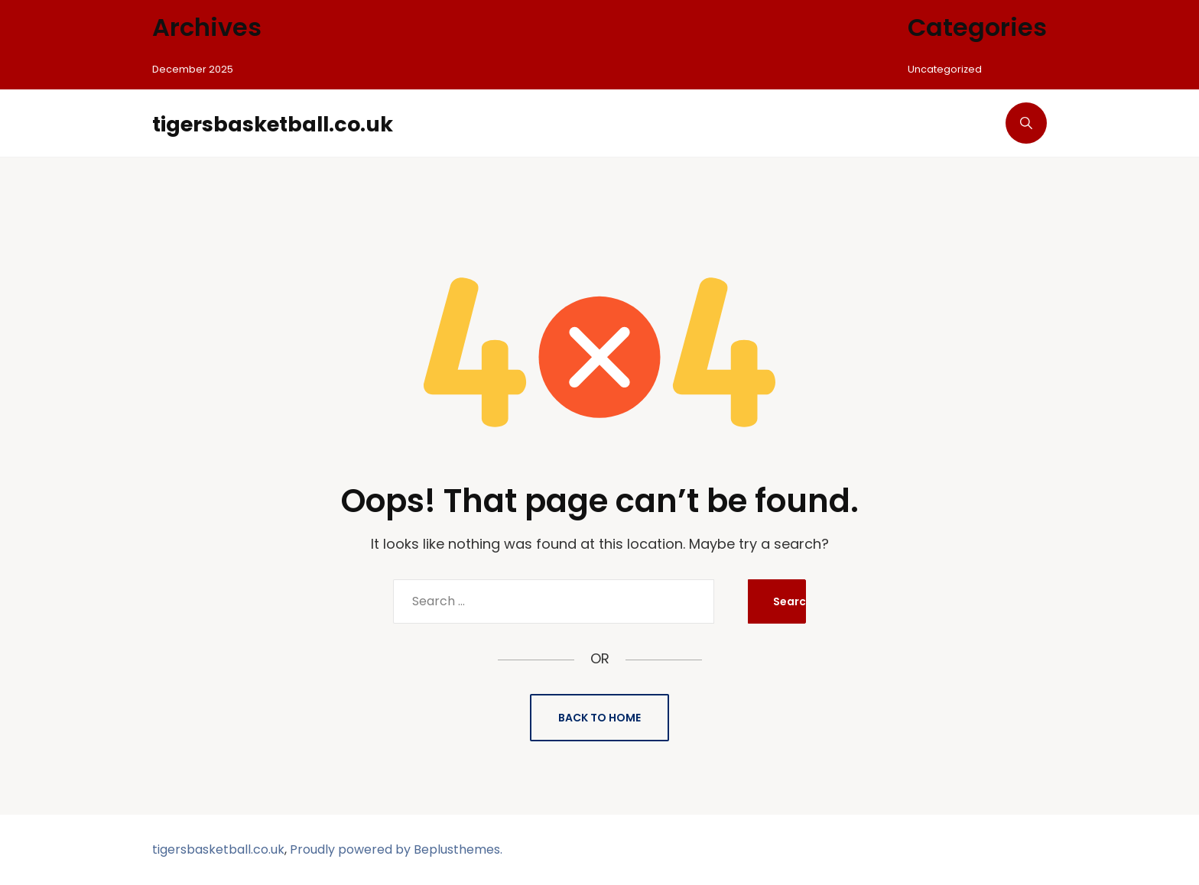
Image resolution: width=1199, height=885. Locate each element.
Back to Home (599, 717)
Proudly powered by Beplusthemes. (396, 849)
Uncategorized (947, 68)
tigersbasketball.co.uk (294, 122)
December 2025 (195, 68)
